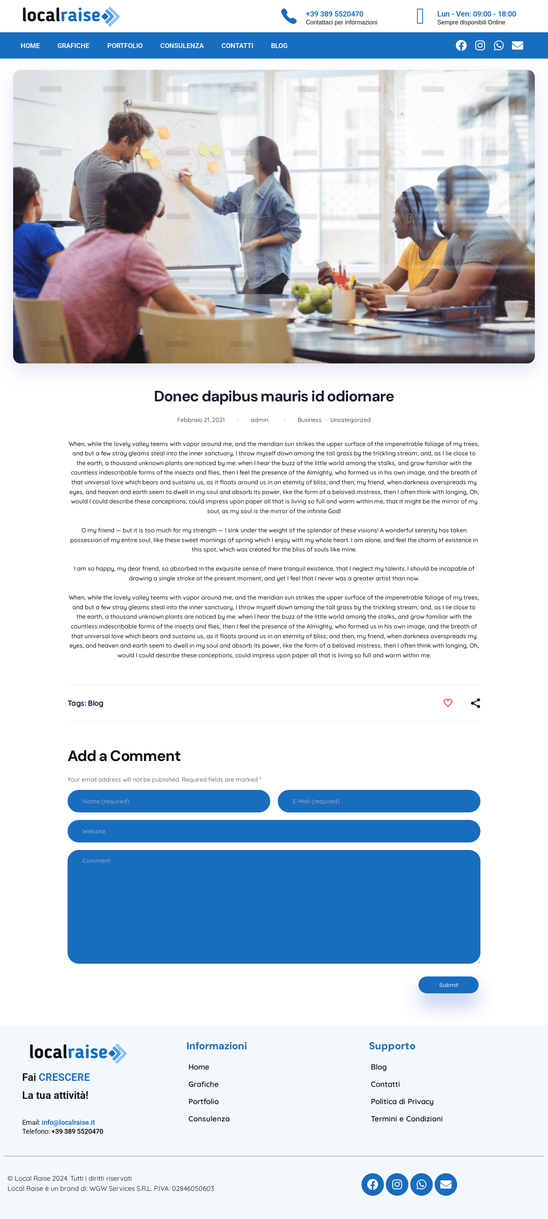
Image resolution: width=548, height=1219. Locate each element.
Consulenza (209, 1118)
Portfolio (203, 1101)
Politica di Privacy (402, 1101)
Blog (95, 703)
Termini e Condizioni (407, 1118)
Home (198, 1066)
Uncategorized (350, 419)
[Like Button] (453, 703)
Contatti (385, 1084)
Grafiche (203, 1084)
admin (259, 419)
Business (310, 419)
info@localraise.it (68, 1122)
